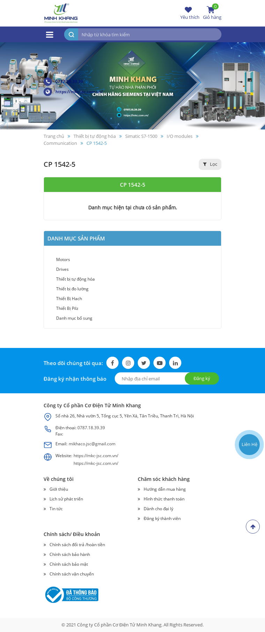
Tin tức (56, 509)
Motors (63, 259)
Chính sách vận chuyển (72, 574)
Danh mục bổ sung (74, 318)
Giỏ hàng (212, 13)
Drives (62, 269)
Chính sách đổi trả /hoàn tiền (77, 545)
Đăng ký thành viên (162, 518)
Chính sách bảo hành (70, 554)
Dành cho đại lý (158, 509)
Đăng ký (202, 378)
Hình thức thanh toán (164, 499)
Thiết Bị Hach (69, 299)
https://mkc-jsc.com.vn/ (73, 92)
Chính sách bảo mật (69, 564)
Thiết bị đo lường (72, 289)
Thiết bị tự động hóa (75, 279)
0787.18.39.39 (63, 81)
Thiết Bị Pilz (67, 308)
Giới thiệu (59, 489)
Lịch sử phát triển (66, 499)
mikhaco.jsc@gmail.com (92, 444)
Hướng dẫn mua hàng (165, 489)
